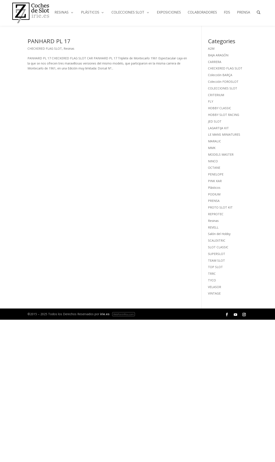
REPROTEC (215, 214)
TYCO (212, 280)
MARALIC (214, 141)
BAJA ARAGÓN (218, 55)
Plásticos (214, 188)
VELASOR (214, 287)
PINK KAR (215, 181)
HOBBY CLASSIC (219, 108)
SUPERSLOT (216, 254)
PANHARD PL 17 (49, 41)
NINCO (213, 161)
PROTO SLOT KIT (220, 207)
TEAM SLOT (216, 260)
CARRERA (214, 62)
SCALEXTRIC (216, 240)
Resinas (69, 48)
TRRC (212, 274)
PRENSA (214, 201)
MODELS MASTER (221, 154)
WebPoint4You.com (123, 314)
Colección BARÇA (220, 75)
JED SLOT (215, 121)
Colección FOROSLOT (223, 82)
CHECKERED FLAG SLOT (45, 48)
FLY (210, 101)
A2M (211, 48)
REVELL (213, 227)
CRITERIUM (216, 95)
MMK (211, 148)
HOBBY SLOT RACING (223, 115)
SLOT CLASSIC (218, 247)
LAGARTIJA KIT (218, 128)
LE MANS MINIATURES (224, 134)
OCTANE (214, 168)
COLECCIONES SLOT (222, 88)
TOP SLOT (215, 267)
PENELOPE (215, 174)
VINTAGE (214, 293)
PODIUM (214, 194)
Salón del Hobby (219, 234)
